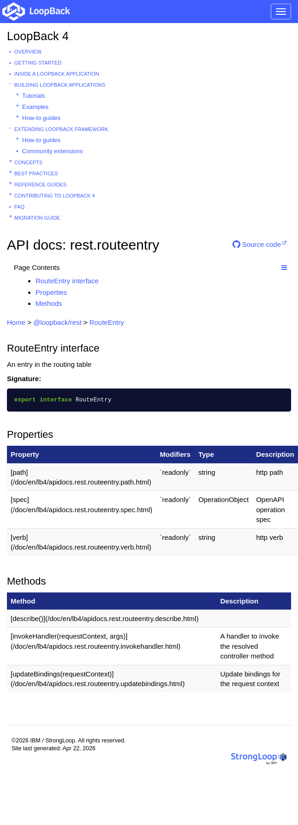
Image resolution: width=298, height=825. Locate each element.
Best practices (36, 173)
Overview (28, 51)
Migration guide (37, 218)
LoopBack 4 (38, 36)
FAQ (19, 206)
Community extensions (52, 151)
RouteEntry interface (67, 281)
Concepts (28, 162)
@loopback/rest (57, 322)
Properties (51, 292)
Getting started (37, 63)
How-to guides (41, 117)
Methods (49, 303)
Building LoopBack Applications (59, 85)
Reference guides (40, 184)
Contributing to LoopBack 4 (54, 195)
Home (16, 322)
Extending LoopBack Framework (61, 129)
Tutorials (33, 95)
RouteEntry (106, 322)
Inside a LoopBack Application (56, 74)
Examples (35, 106)
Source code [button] (256, 244)
